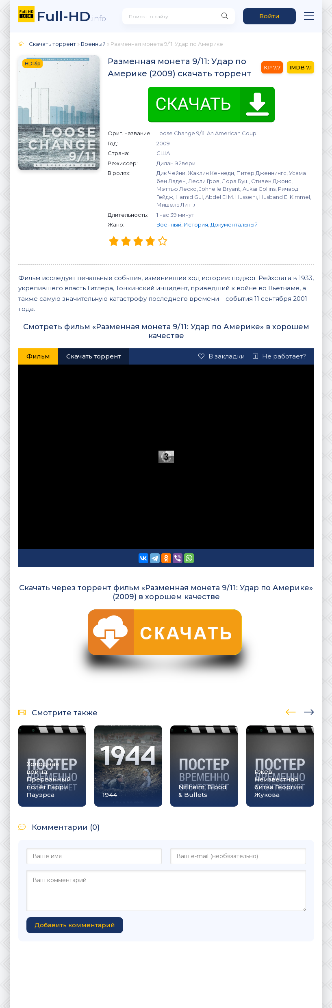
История (196, 224)
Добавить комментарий (75, 925)
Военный (168, 224)
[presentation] (291, 711)
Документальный (234, 224)
